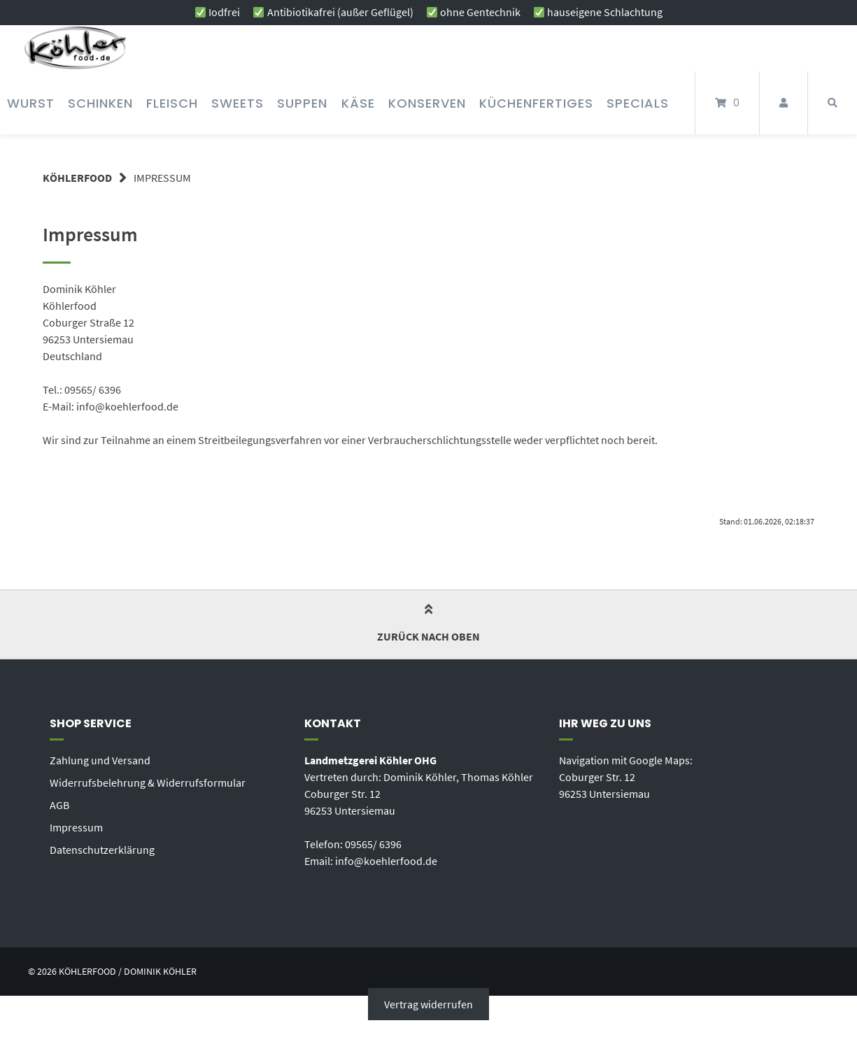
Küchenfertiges (536, 103)
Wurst (31, 103)
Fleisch (172, 103)
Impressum (76, 827)
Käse (358, 103)
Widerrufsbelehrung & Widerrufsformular (148, 782)
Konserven (427, 103)
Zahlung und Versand (100, 760)
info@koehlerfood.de (386, 861)
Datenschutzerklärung (102, 850)
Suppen (302, 103)
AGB (59, 805)
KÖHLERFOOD (77, 178)
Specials (638, 103)
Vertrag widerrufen (428, 1004)
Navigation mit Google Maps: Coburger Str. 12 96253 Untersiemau (626, 777)
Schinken (100, 103)
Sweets (237, 103)
